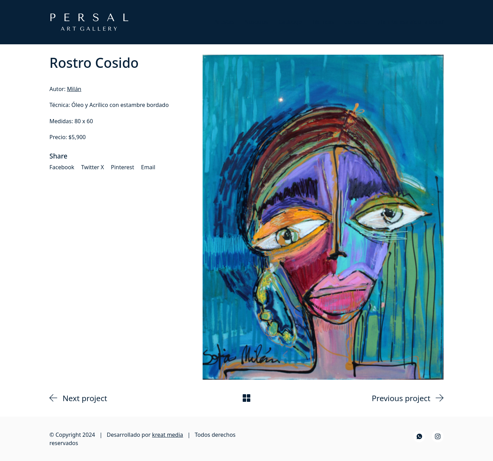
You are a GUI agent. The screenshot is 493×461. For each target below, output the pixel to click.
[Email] (148, 167)
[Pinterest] (122, 167)
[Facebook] (61, 167)
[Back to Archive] (246, 398)
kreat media (167, 435)
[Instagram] (438, 436)
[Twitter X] (92, 167)
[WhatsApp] (419, 436)
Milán (74, 89)
